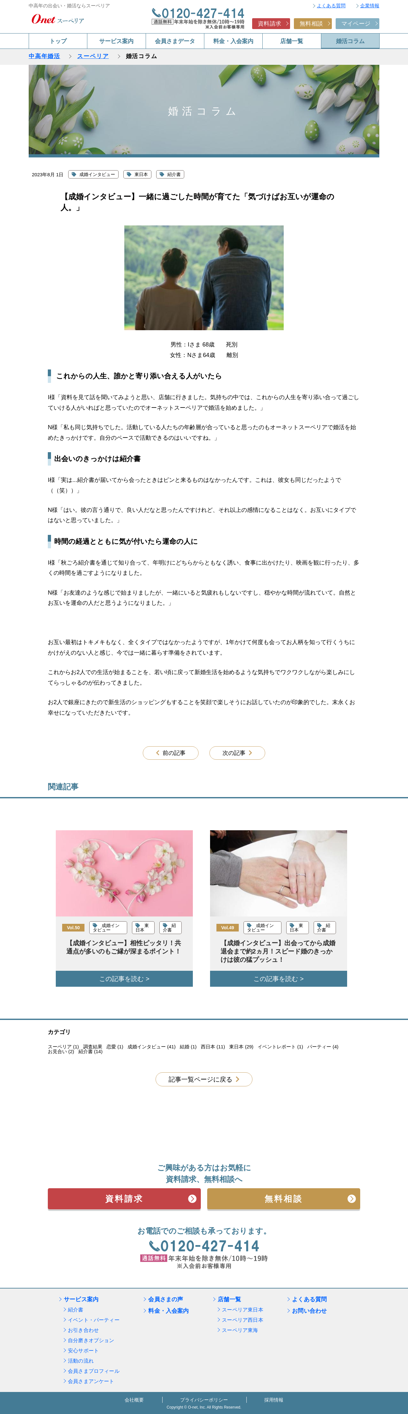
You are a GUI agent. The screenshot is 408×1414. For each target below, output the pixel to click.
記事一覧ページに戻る (200, 1079)
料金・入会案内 (233, 41)
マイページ (355, 23)
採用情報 (273, 1400)
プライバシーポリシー (204, 1400)
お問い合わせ (309, 1311)
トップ (58, 41)
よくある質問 (331, 5)
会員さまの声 (165, 1299)
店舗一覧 (291, 41)
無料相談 (311, 23)
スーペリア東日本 (242, 1309)
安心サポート (83, 1350)
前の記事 (174, 753)
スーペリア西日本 (242, 1320)
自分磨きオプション (91, 1340)
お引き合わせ (83, 1330)
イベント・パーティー (94, 1320)
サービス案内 (116, 41)
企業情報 (369, 5)
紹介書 (76, 1309)
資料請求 (269, 23)
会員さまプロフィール (94, 1371)
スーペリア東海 (240, 1330)
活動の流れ (81, 1361)
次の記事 (233, 753)
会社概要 (134, 1400)
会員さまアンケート (91, 1381)
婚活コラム (350, 41)
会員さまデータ (175, 41)
